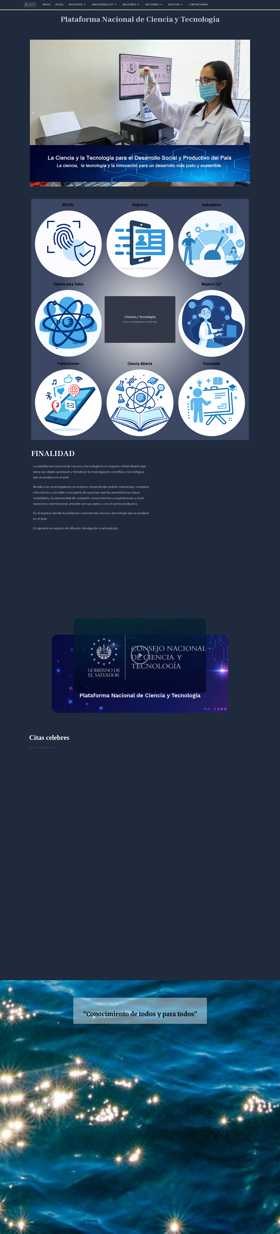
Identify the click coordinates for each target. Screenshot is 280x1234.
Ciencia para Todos (68, 284)
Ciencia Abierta (140, 363)
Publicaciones (68, 363)
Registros (140, 204)
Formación (211, 363)
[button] (33, 113)
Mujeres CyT (211, 284)
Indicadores (211, 204)
